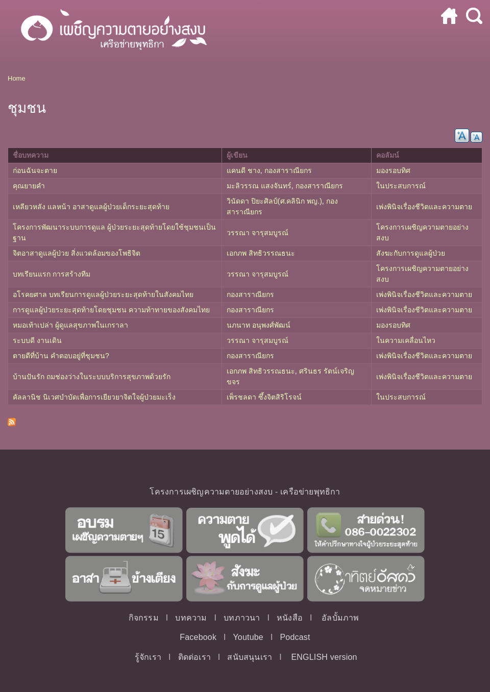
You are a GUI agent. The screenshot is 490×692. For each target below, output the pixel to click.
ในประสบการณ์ (401, 186)
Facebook (198, 637)
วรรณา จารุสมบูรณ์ (257, 233)
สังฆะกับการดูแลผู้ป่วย (410, 253)
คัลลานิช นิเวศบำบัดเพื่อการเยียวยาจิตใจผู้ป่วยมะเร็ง (94, 397)
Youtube (248, 637)
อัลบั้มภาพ (340, 617)
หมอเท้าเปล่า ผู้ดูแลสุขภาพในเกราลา (70, 325)
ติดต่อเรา (194, 657)
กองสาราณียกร (288, 170)
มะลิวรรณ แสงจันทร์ (259, 186)
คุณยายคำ (29, 186)
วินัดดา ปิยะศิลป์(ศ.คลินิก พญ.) (274, 201)
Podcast (295, 637)
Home (17, 78)
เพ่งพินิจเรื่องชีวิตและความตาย (424, 207)
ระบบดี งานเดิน (37, 340)
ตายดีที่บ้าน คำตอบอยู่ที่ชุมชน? (61, 356)
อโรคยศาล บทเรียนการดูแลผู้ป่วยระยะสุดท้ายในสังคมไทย (103, 294)
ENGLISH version (324, 657)
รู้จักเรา (148, 657)
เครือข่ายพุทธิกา (310, 491)
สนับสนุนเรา (249, 657)
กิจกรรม (144, 617)
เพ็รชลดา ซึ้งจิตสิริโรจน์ (264, 397)
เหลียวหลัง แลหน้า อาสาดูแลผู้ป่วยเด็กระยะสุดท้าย (91, 207)
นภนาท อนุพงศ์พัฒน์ (258, 325)
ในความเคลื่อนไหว (405, 340)
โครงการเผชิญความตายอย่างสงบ (211, 491)
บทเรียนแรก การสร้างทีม (51, 274)
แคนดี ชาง (243, 170)
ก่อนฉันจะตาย (35, 170)
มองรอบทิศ (393, 170)
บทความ (191, 617)
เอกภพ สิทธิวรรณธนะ (261, 253)
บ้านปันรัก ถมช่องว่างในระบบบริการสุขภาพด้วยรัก (91, 377)
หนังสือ (290, 617)
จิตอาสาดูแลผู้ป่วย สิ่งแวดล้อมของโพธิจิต (76, 253)
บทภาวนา (242, 617)
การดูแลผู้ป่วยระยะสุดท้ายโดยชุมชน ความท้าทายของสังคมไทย (111, 310)
